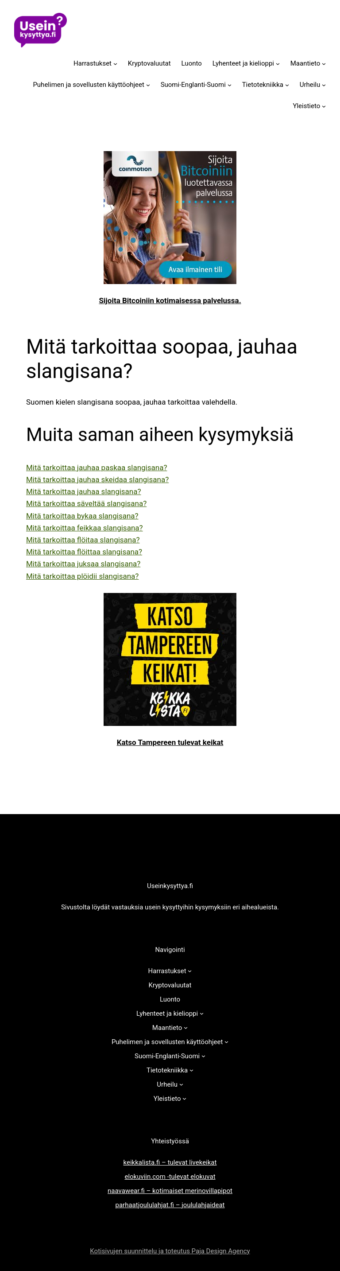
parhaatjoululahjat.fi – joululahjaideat (169, 1205)
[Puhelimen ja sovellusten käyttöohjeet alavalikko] (148, 84)
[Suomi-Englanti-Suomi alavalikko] (230, 84)
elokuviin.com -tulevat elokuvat (169, 1177)
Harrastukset (92, 63)
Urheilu (310, 85)
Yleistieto (306, 106)
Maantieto (305, 63)
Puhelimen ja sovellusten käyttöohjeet (88, 85)
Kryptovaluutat (149, 63)
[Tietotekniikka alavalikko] (287, 84)
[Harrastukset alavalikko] (115, 63)
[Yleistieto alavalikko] (324, 106)
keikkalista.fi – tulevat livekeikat (170, 1162)
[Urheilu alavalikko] (324, 84)
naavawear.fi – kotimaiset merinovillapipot (170, 1191)
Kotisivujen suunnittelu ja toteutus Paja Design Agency (170, 1251)
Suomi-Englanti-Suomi (193, 85)
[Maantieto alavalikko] (324, 63)
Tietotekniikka (262, 85)
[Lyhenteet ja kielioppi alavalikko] (278, 63)
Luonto (192, 63)
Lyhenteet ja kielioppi (243, 63)
